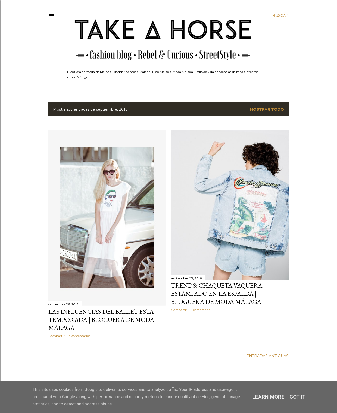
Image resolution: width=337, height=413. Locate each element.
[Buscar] (280, 15)
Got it (298, 397)
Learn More (268, 397)
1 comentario (200, 310)
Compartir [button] (56, 336)
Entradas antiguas (267, 356)
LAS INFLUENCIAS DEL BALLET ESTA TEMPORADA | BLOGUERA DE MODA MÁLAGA (101, 319)
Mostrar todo (267, 109)
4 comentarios (79, 336)
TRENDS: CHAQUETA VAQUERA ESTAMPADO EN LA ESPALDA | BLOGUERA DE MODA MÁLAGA (216, 293)
